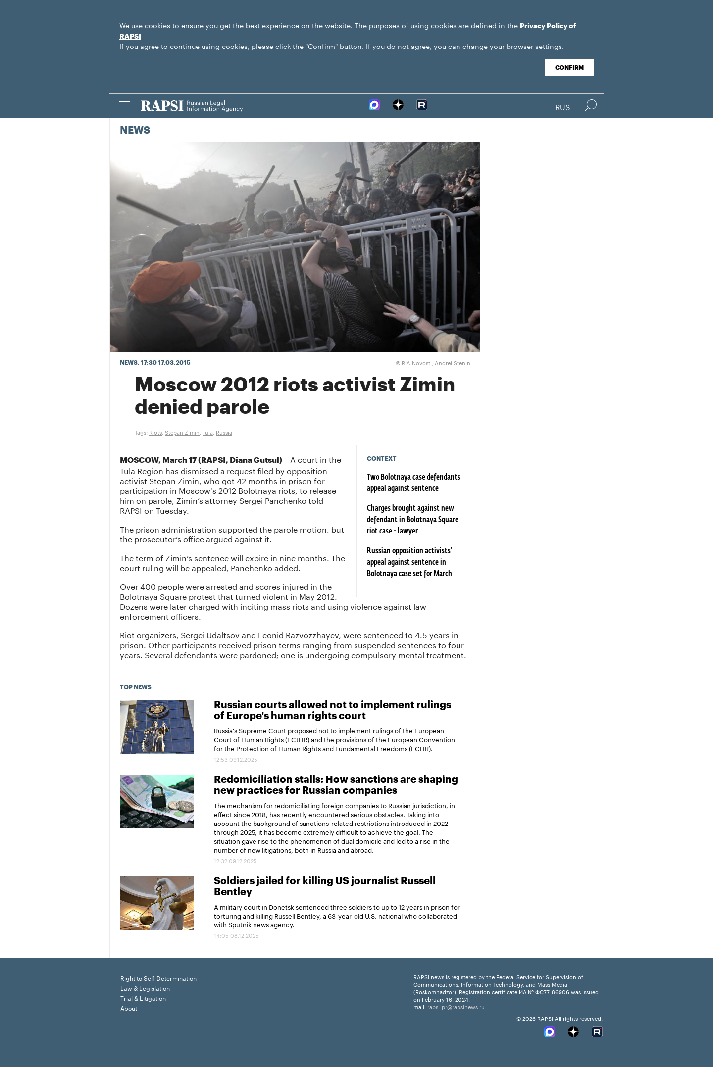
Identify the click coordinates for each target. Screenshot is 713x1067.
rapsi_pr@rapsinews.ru (456, 1006)
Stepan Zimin (182, 431)
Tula (208, 431)
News (135, 131)
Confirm (569, 68)
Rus (562, 106)
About (128, 1007)
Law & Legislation (145, 987)
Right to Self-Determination (158, 977)
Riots (155, 431)
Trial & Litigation (143, 997)
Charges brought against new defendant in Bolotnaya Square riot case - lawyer (412, 520)
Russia (224, 431)
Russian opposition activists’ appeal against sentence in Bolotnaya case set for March (409, 562)
